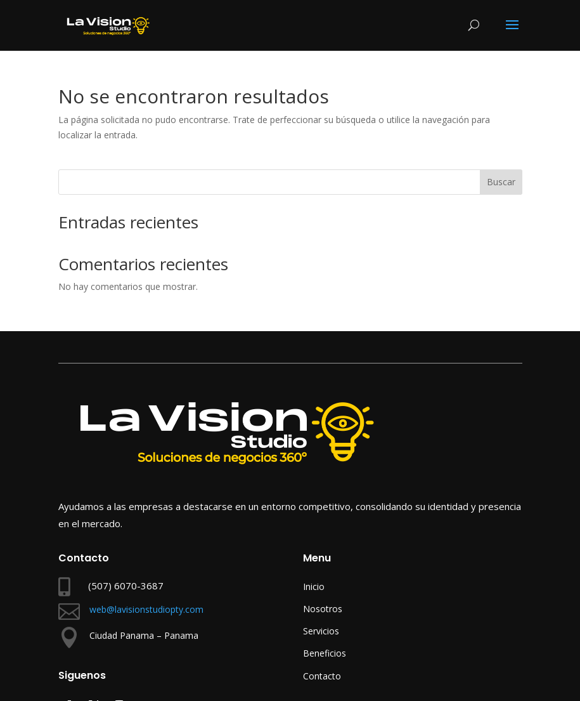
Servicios (321, 631)
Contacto (322, 676)
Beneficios (324, 653)
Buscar (501, 182)
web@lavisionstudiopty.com (146, 609)
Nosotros (322, 609)
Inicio (314, 586)
